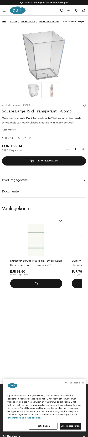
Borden (13, 22)
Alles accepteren (70, 426)
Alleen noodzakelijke (74, 383)
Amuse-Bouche (28, 22)
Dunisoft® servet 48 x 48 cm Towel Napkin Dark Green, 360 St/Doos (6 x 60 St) (36, 263)
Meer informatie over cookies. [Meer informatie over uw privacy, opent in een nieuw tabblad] (24, 418)
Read (8, 130)
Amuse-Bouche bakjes (49, 22)
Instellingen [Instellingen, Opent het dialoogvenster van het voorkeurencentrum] (43, 426)
